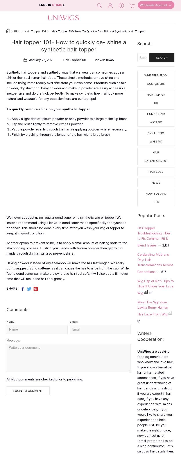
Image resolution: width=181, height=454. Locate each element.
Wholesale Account (156, 5)
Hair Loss (156, 171)
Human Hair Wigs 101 (156, 118)
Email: (74, 321)
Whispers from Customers (155, 79)
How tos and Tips (156, 198)
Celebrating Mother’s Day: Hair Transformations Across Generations (155, 263)
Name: (11, 321)
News (156, 182)
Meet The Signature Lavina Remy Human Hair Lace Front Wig (152, 308)
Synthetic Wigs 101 (156, 137)
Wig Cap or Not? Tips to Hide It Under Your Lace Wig (155, 287)
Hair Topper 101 (156, 99)
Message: (13, 340)
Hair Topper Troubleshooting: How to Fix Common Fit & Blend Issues (153, 236)
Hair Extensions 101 (156, 156)
